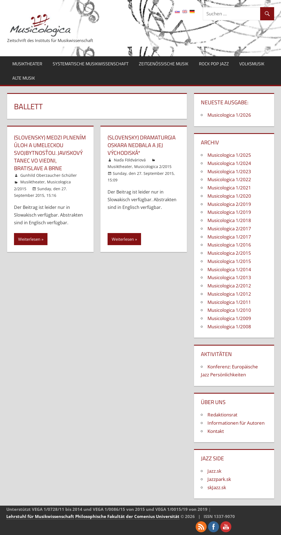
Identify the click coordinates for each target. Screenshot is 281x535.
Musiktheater (27, 63)
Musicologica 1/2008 (229, 326)
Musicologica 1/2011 (229, 302)
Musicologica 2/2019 (229, 204)
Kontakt (215, 431)
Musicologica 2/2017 (229, 228)
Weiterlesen (29, 239)
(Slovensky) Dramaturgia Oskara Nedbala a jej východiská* (142, 145)
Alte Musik (23, 78)
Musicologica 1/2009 (229, 318)
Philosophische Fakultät (100, 516)
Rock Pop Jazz (214, 63)
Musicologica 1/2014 (229, 269)
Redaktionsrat (222, 414)
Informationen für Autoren (236, 423)
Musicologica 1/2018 (229, 220)
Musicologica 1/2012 (229, 294)
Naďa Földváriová (130, 160)
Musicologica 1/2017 (229, 237)
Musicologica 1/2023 (229, 171)
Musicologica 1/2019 (229, 212)
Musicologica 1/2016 (229, 245)
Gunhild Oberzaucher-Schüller (48, 175)
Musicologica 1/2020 (229, 196)
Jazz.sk (214, 471)
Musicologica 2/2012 (229, 285)
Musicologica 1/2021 (229, 187)
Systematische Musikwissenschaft (90, 63)
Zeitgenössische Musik (163, 63)
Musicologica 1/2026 (229, 115)
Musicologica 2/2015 (153, 166)
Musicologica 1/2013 (229, 277)
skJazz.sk (216, 487)
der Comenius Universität (152, 516)
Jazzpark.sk (219, 479)
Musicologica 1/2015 (229, 261)
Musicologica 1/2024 (229, 163)
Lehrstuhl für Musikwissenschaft (40, 516)
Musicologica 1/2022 (229, 179)
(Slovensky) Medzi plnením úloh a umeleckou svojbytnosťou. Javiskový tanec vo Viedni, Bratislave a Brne (50, 152)
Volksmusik (251, 63)
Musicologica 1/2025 (229, 155)
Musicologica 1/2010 (229, 310)
